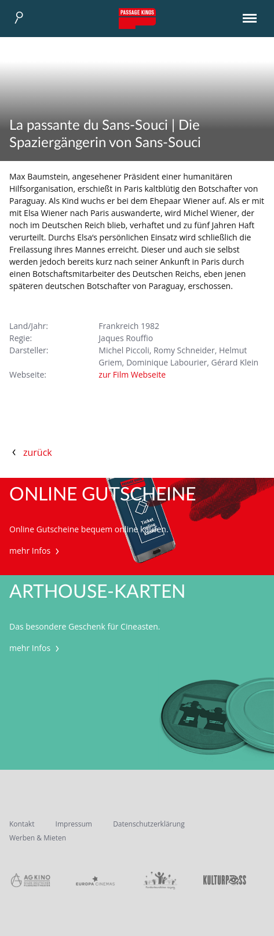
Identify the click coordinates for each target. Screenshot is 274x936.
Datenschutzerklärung (149, 824)
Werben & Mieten (37, 838)
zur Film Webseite (132, 374)
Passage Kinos (137, 18)
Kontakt (21, 824)
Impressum (74, 824)
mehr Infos (35, 550)
